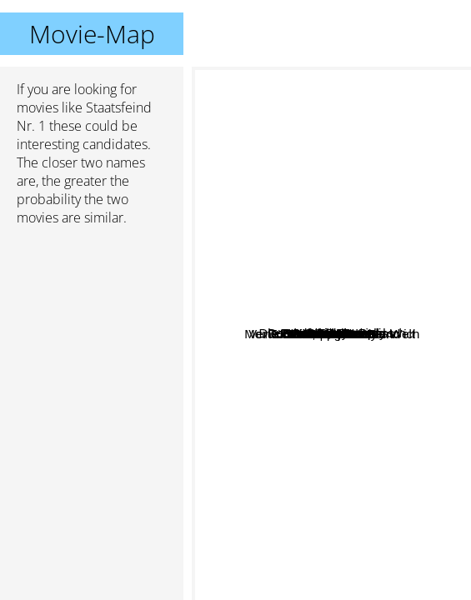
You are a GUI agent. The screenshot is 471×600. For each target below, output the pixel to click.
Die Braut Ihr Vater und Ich (346, 327)
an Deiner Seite (365, 367)
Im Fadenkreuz (375, 353)
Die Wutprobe (325, 382)
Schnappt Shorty (279, 409)
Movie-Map (92, 34)
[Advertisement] (91, 327)
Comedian (372, 282)
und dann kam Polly (338, 301)
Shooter (281, 262)
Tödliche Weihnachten (305, 424)
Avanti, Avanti (278, 288)
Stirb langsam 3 (358, 470)
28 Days (290, 231)
